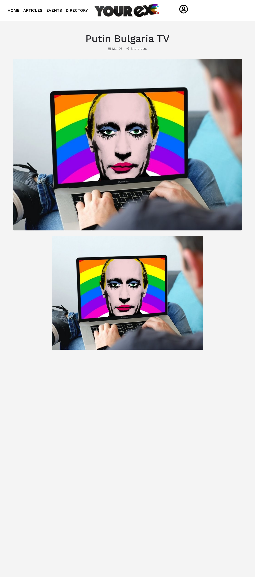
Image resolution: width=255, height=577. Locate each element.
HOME (14, 10)
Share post (137, 49)
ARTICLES (32, 10)
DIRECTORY (77, 10)
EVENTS (54, 10)
